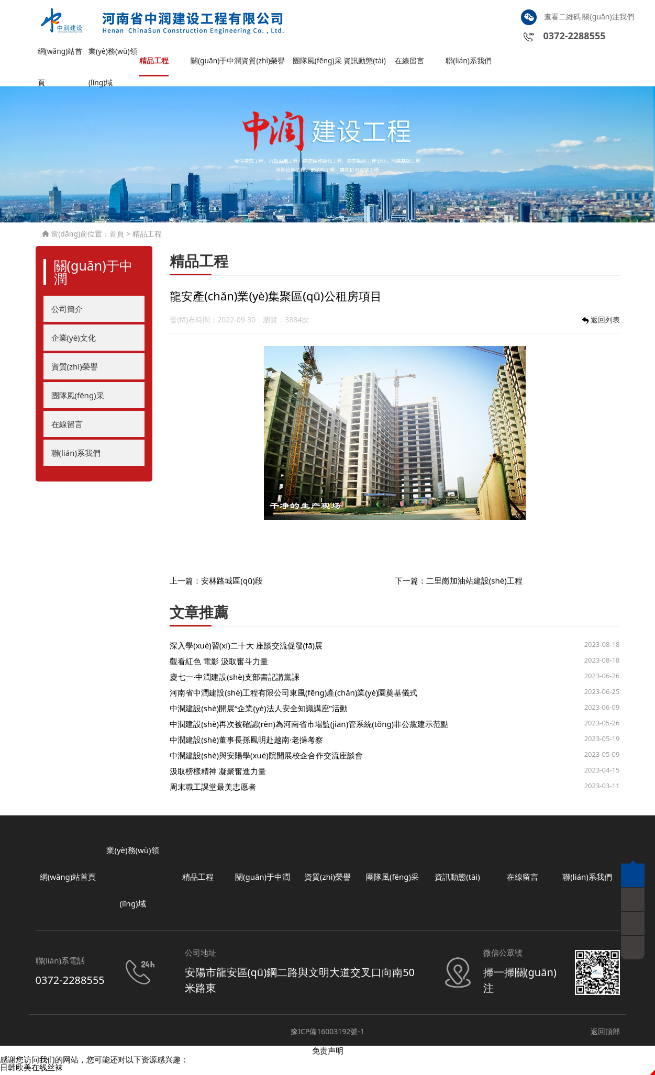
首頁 (116, 237)
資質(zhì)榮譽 (264, 63)
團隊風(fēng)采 (315, 58)
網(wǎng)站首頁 (62, 58)
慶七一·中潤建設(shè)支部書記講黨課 (234, 679)
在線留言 (410, 63)
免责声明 (327, 1053)
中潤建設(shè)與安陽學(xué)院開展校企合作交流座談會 (266, 758)
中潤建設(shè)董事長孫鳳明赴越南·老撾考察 (246, 742)
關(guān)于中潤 (214, 58)
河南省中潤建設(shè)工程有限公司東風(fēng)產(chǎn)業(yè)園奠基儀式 (293, 695)
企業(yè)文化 (73, 340)
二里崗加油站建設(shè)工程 (474, 583)
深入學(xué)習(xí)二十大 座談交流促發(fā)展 (246, 648)
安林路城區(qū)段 (232, 583)
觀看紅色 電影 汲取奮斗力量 (219, 663)
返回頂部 (605, 1034)
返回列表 (600, 323)
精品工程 (155, 63)
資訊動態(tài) (366, 63)
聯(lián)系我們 (470, 63)
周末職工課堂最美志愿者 (213, 789)
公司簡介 (67, 311)
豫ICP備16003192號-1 (327, 1034)
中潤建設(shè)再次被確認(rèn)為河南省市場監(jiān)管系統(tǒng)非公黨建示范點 (309, 726)
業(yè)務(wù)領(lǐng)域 (110, 58)
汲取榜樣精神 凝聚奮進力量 (218, 773)
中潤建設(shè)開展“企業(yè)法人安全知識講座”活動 (259, 711)
